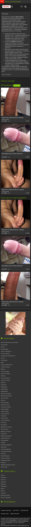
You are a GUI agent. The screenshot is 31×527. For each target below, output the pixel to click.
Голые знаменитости (7, 364)
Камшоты (3, 482)
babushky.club (24, 510)
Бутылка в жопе (5, 404)
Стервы (3, 442)
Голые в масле (5, 413)
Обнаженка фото (5, 460)
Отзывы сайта (5, 513)
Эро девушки (4, 440)
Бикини (3, 369)
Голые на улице (5, 458)
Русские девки (5, 402)
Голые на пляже (5, 380)
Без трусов (4, 424)
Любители (4, 486)
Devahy (6, 6)
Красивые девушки (6, 445)
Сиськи (3, 358)
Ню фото (3, 462)
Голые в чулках (5, 353)
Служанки (3, 384)
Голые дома (4, 344)
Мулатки (3, 382)
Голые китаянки (5, 420)
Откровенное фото (6, 451)
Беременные (4, 391)
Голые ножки (4, 398)
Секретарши (4, 389)
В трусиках (4, 433)
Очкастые (3, 422)
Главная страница (6, 510)
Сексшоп (3, 453)
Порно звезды (5, 409)
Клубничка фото (5, 438)
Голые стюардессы (6, 351)
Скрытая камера (5, 373)
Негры (2, 491)
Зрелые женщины (6, 393)
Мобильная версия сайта (8, 465)
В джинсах (4, 447)
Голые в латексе (5, 367)
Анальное (3, 477)
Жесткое (3, 479)
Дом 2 (2, 362)
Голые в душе (5, 411)
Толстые (3, 493)
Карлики (3, 484)
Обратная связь (14, 513)
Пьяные (3, 376)
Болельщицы (4, 349)
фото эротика (13, 520)
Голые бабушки (5, 456)
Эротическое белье (6, 396)
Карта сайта (4, 467)
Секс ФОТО (16, 510)
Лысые (3, 347)
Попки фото (4, 360)
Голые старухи (5, 371)
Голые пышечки (5, 378)
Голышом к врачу (6, 407)
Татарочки (4, 416)
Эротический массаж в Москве (9, 342)
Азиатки (3, 400)
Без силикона (4, 429)
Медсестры (4, 387)
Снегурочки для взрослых (8, 356)
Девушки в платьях (6, 427)
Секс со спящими (5, 497)
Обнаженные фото (6, 436)
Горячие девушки (6, 449)
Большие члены (5, 495)
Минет (3, 488)
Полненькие (4, 418)
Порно (2, 475)
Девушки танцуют (6, 431)
